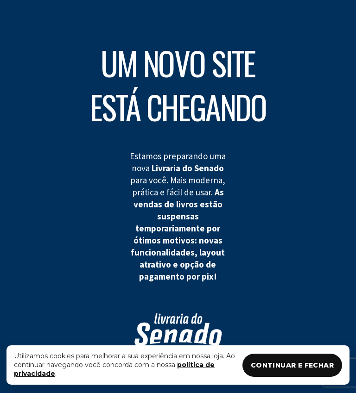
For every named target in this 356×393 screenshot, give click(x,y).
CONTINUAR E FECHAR (292, 365)
